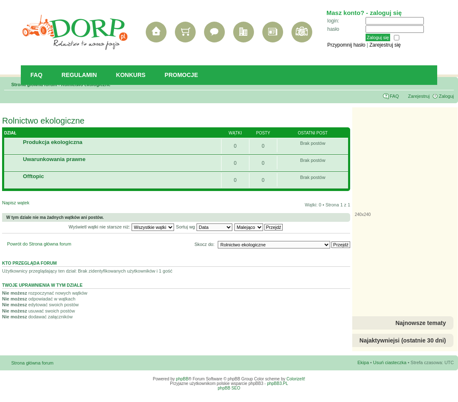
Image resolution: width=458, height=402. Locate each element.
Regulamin (79, 75)
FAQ (36, 75)
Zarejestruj (419, 96)
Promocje (181, 75)
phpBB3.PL (277, 383)
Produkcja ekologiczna (52, 142)
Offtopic (33, 176)
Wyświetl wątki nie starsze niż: (121, 226)
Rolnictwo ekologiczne (43, 120)
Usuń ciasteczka (389, 362)
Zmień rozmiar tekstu (448, 83)
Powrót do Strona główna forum (39, 243)
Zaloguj (446, 96)
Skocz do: (204, 244)
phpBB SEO (229, 388)
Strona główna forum (32, 362)
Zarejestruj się (385, 45)
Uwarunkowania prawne (54, 159)
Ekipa (363, 362)
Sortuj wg (204, 226)
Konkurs (131, 75)
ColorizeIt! (295, 379)
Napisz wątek (33, 205)
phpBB (182, 379)
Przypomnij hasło (346, 45)
